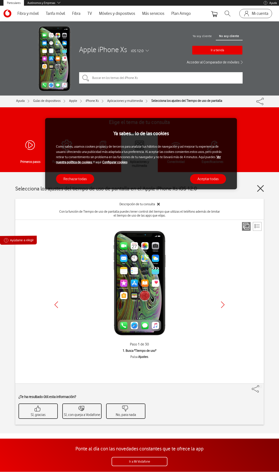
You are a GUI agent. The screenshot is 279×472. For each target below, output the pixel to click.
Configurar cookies (114, 162)
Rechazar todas (75, 179)
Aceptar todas (208, 179)
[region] (141, 153)
